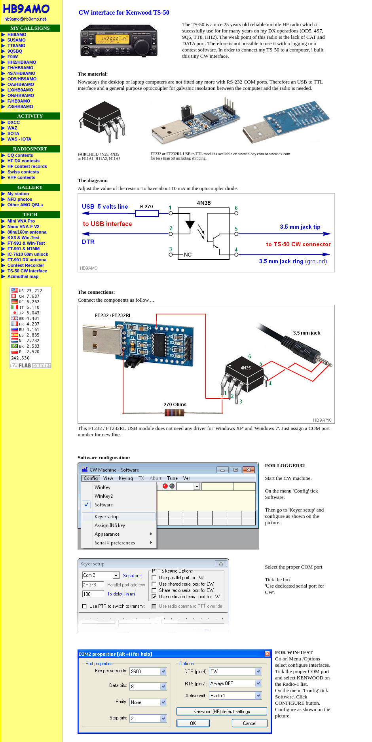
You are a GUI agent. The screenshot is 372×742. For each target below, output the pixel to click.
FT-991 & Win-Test (26, 243)
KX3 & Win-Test (24, 237)
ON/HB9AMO (21, 95)
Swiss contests (23, 171)
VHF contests (21, 177)
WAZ (12, 128)
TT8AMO (16, 45)
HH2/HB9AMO (22, 62)
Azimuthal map (23, 276)
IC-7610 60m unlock (28, 254)
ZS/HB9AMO (20, 106)
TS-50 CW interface (27, 270)
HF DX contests (24, 160)
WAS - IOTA (19, 139)
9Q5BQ (15, 51)
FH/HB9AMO (20, 67)
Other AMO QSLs (25, 204)
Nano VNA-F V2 (24, 226)
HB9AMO (17, 34)
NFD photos (20, 199)
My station (18, 193)
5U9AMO (17, 40)
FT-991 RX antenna (27, 259)
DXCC (14, 122)
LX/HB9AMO (20, 90)
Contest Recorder (26, 265)
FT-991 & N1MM (24, 248)
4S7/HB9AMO (21, 73)
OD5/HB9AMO (22, 78)
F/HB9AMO (19, 101)
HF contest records (27, 166)
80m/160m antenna (27, 232)
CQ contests (20, 155)
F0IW (13, 56)
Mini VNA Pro (21, 221)
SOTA (13, 133)
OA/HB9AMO (21, 84)
